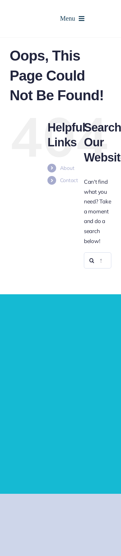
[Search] (92, 260)
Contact (69, 180)
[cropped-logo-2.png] (34, 6)
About (67, 168)
